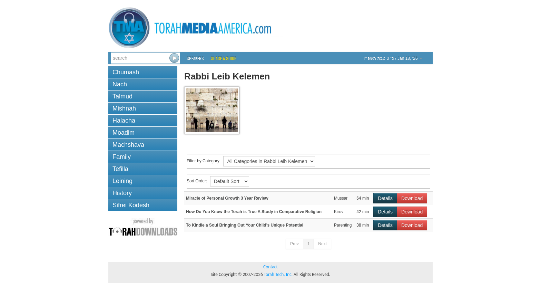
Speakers (195, 58)
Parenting (343, 225)
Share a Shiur (224, 58)
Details (385, 198)
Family (121, 156)
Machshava (128, 144)
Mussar (340, 198)
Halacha (123, 120)
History (122, 193)
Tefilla (120, 168)
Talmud (122, 96)
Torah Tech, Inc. (278, 274)
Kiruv (338, 211)
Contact (270, 267)
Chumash (125, 72)
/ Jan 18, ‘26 (393, 58)
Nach (119, 84)
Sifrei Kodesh (130, 205)
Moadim (123, 132)
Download (412, 198)
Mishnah (124, 108)
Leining (122, 181)
